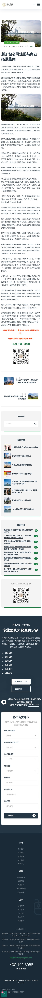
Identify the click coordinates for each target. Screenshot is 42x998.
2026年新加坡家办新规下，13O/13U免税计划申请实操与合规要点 (17, 537)
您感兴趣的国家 (9, 731)
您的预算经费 (9, 754)
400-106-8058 (33, 705)
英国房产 (21, 910)
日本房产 (21, 917)
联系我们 (18, 689)
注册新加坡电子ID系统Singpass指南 (25, 447)
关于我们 (21, 849)
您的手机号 (8, 789)
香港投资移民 (21, 888)
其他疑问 (7, 801)
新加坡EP (21, 892)
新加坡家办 (21, 877)
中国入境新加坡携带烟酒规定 (22, 465)
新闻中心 (21, 864)
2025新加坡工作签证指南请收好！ (24, 509)
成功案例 (21, 856)
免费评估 (22, 815)
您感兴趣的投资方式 (11, 742)
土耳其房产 (21, 913)
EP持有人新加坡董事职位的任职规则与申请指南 (17, 542)
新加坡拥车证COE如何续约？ (22, 474)
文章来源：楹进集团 (11, 42)
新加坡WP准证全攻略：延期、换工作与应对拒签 (18, 565)
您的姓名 (7, 778)
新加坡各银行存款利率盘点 (21, 456)
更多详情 (21, 682)
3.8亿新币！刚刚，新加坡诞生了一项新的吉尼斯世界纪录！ (17, 570)
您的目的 (7, 766)
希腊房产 (21, 921)
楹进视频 (21, 860)
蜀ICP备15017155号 (8, 990)
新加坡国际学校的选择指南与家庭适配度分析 (17, 559)
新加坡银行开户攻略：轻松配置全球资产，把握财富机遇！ (17, 553)
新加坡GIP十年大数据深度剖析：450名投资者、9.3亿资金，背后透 (17, 548)
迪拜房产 (21, 906)
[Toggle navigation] (38, 4)
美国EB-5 (21, 881)
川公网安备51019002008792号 (13, 992)
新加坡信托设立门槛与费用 (21, 500)
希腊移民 (21, 885)
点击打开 (28, 702)
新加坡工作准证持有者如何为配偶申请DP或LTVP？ (18, 531)
